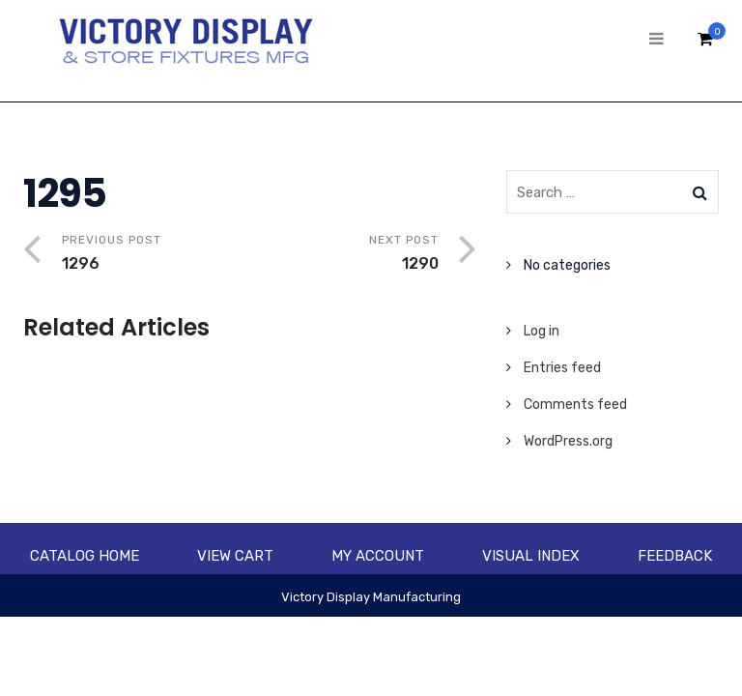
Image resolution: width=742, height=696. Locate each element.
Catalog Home (84, 556)
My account (377, 556)
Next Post (344, 254)
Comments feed (575, 404)
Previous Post (156, 254)
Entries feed (562, 368)
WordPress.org (568, 441)
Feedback (675, 556)
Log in (541, 331)
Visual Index (531, 556)
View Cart (235, 556)
